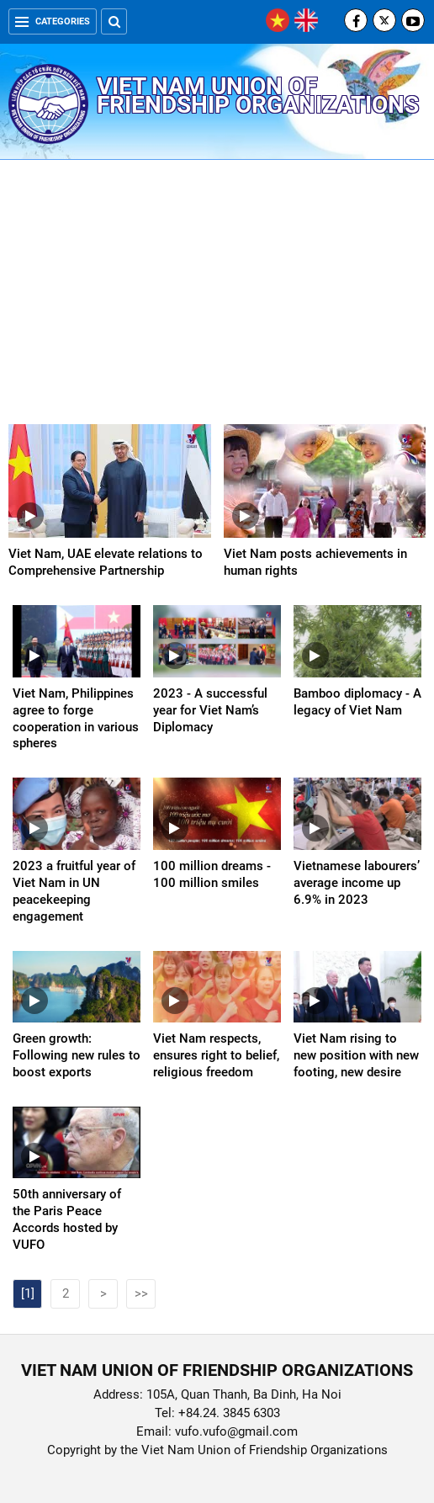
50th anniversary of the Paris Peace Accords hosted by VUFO (67, 1219)
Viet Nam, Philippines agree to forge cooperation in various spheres (76, 719)
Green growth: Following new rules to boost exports (76, 1055)
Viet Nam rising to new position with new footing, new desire (356, 1055)
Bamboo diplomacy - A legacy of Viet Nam (357, 702)
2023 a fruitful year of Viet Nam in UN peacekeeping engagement (74, 891)
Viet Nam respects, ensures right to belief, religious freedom (216, 1055)
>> (141, 1293)
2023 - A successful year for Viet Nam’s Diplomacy (210, 710)
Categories (52, 21)
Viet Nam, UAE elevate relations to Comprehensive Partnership (105, 562)
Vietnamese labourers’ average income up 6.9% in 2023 (357, 882)
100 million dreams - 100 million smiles (212, 874)
